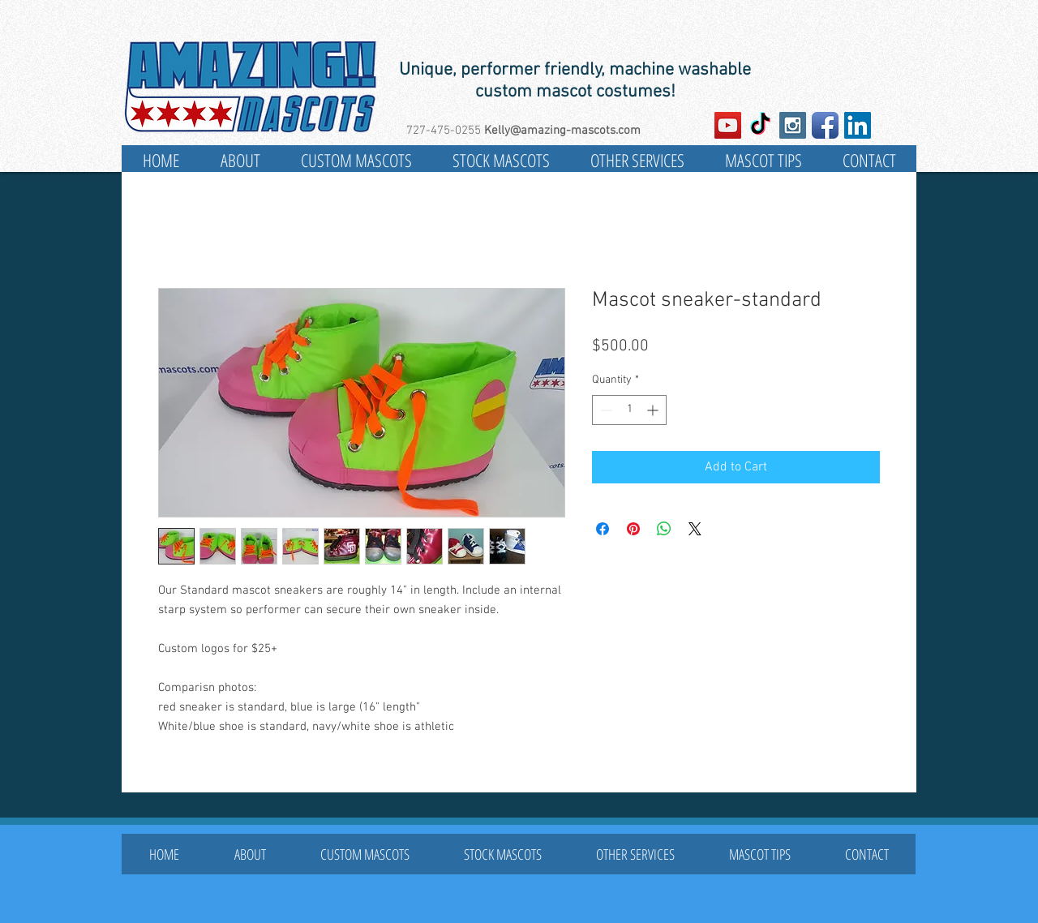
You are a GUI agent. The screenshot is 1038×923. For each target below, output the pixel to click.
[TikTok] (760, 125)
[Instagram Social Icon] (792, 125)
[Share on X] (695, 529)
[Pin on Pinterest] (633, 529)
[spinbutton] (629, 410)
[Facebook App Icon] (825, 125)
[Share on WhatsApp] (664, 529)
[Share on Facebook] (602, 529)
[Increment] (654, 410)
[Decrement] (604, 410)
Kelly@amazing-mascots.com (562, 130)
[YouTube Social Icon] (727, 125)
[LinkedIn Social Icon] (857, 125)
